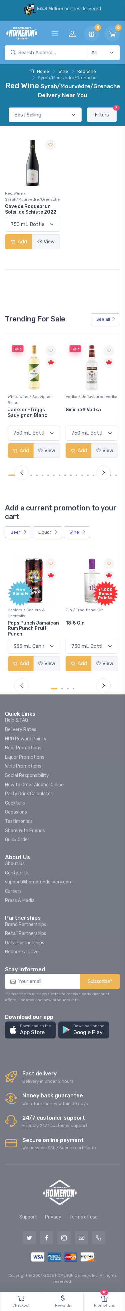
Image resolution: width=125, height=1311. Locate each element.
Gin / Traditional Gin (85, 610)
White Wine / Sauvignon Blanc (30, 399)
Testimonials (19, 821)
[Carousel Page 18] (110, 475)
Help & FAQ (16, 720)
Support (28, 1217)
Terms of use (83, 1217)
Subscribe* (100, 981)
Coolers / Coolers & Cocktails (26, 613)
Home (39, 71)
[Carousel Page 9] (59, 475)
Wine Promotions (23, 766)
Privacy (53, 1217)
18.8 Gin (75, 623)
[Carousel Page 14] (88, 475)
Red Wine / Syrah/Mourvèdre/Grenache (32, 196)
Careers (13, 891)
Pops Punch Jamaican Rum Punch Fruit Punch (33, 628)
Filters (106, 112)
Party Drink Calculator (28, 794)
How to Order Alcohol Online (34, 785)
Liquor (48, 532)
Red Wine (86, 71)
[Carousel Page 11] (71, 475)
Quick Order (17, 840)
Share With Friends (25, 831)
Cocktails (15, 803)
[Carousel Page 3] (68, 688)
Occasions (16, 812)
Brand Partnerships (25, 924)
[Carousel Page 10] (65, 475)
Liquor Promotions (24, 757)
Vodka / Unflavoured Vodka (91, 396)
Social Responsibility (27, 775)
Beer (19, 532)
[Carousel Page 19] (116, 475)
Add (18, 242)
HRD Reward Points (25, 739)
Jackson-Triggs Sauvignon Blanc (27, 412)
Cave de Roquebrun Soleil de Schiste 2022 (30, 209)
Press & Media (20, 900)
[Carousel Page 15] (93, 475)
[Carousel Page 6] (42, 475)
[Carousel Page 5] (37, 475)
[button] (30, 1030)
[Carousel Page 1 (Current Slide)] (11, 475)
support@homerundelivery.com (39, 882)
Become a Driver (22, 952)
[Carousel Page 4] (31, 475)
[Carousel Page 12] (76, 475)
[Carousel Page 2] (62, 688)
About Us (15, 863)
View (46, 242)
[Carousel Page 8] (54, 475)
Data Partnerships (24, 943)
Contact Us (17, 873)
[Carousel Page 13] (82, 475)
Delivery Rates (20, 729)
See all (106, 319)
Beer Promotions (23, 748)
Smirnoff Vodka (83, 410)
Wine (63, 71)
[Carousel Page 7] (48, 475)
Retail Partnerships (25, 933)
